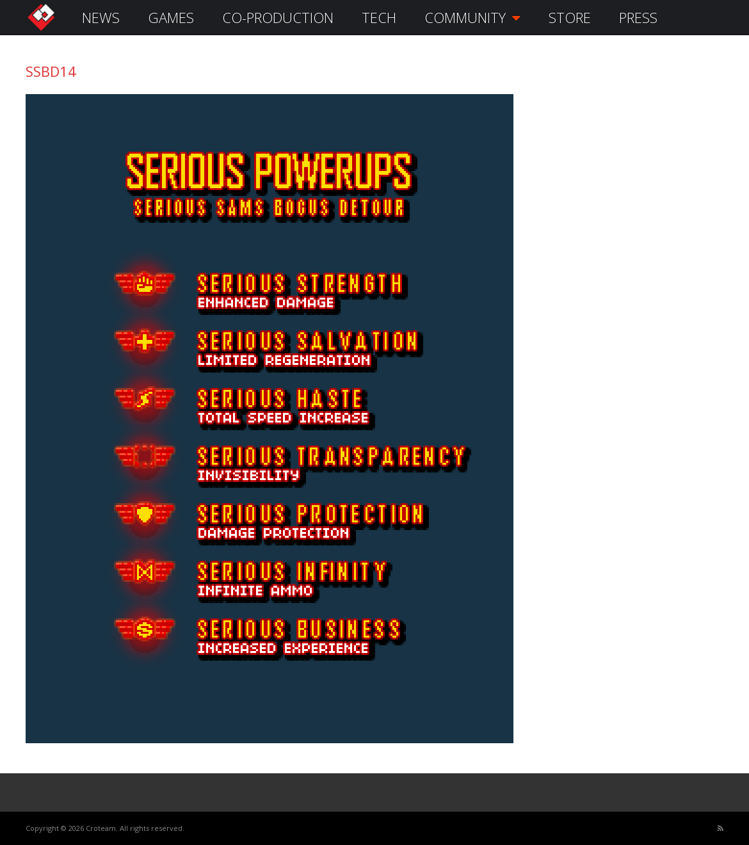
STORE (570, 17)
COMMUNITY (472, 17)
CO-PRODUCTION (278, 17)
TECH (379, 17)
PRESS (638, 17)
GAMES (171, 17)
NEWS (101, 17)
